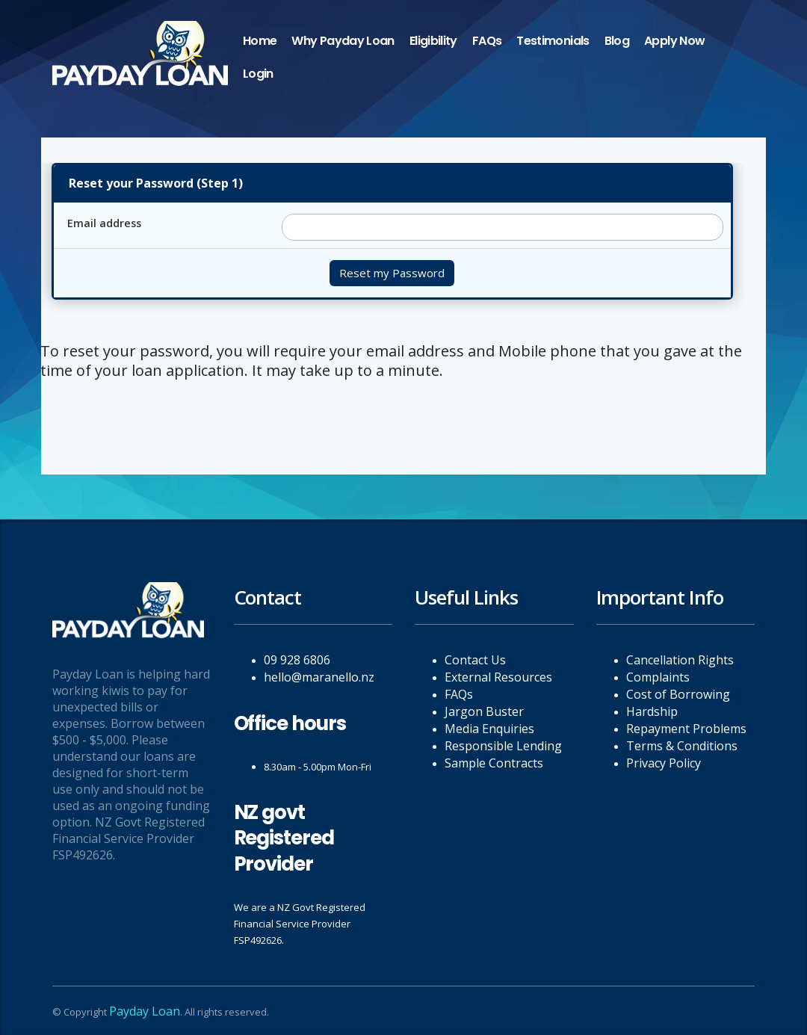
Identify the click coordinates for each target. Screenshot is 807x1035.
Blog (617, 40)
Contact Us (475, 660)
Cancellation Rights (680, 660)
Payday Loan (144, 1011)
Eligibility (433, 40)
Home (259, 40)
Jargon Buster (484, 711)
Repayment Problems (686, 728)
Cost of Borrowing (678, 694)
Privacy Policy (663, 763)
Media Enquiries (489, 728)
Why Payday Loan (342, 40)
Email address (104, 223)
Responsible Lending (503, 746)
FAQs (486, 40)
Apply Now (674, 40)
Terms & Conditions (682, 746)
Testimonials (552, 40)
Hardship (652, 711)
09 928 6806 (297, 660)
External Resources (498, 677)
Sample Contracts (494, 763)
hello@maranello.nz (319, 677)
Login (258, 73)
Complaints (658, 677)
